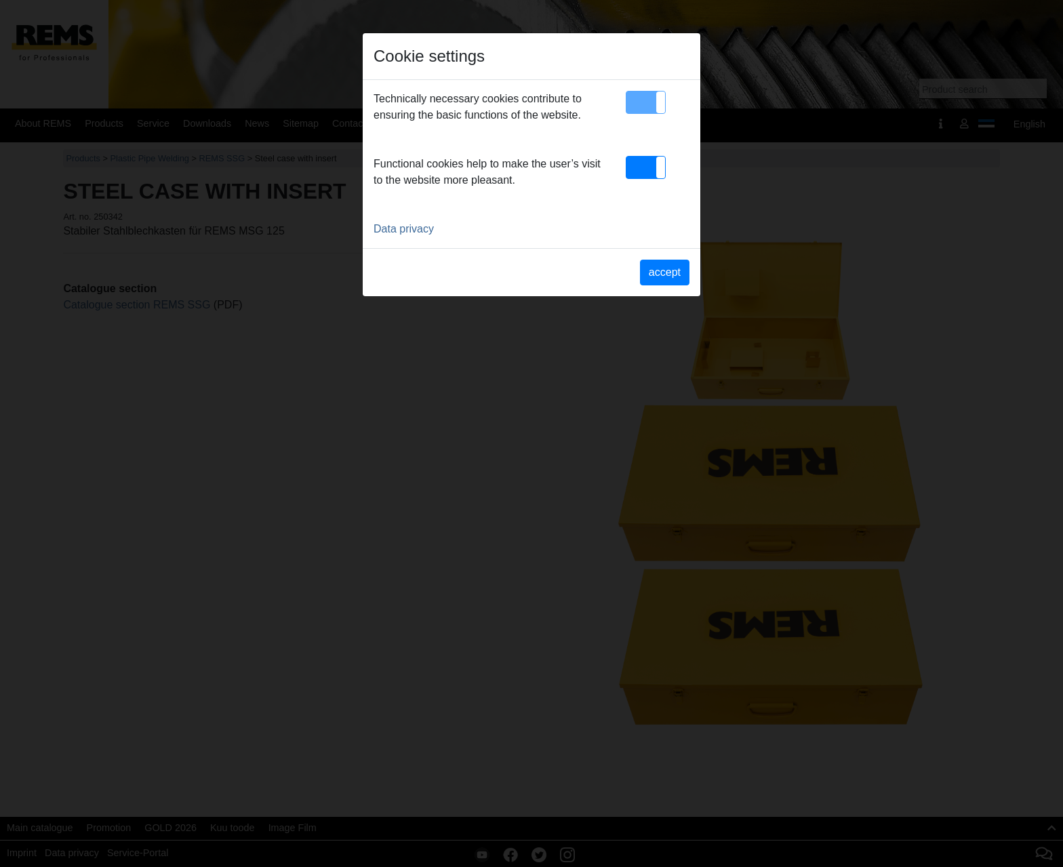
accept (665, 272)
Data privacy (404, 229)
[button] (646, 102)
